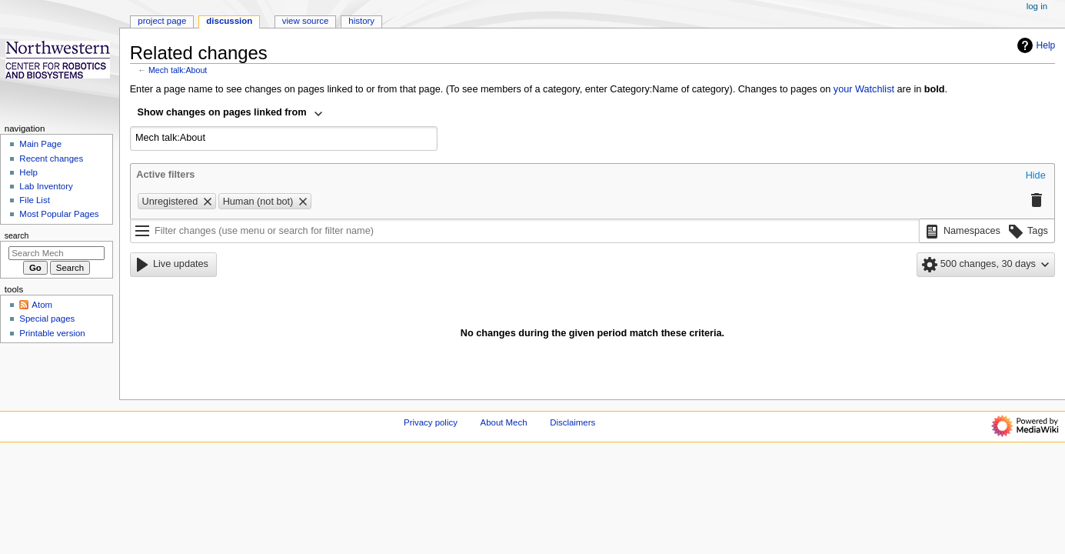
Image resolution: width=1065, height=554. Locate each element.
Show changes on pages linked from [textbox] (222, 112)
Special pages (47, 318)
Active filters (165, 174)
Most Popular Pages (58, 214)
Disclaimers (572, 422)
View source (305, 20)
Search (17, 235)
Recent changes (51, 158)
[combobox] (230, 114)
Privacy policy (431, 422)
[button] (1036, 176)
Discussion (229, 20)
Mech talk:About (177, 70)
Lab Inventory (45, 186)
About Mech (504, 422)
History (361, 20)
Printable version (52, 333)
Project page (162, 20)
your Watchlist (864, 89)
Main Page (40, 144)
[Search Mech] (56, 253)
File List (34, 200)
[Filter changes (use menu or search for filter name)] (525, 231)
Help (1034, 45)
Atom (42, 304)
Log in (1037, 6)
